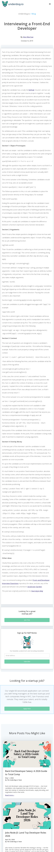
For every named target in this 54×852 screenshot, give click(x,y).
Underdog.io (27, 13)
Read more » (9, 795)
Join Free (27, 620)
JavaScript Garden (35, 587)
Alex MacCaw (28, 37)
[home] (12, 4)
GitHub (31, 90)
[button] (50, 4)
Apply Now (27, 709)
